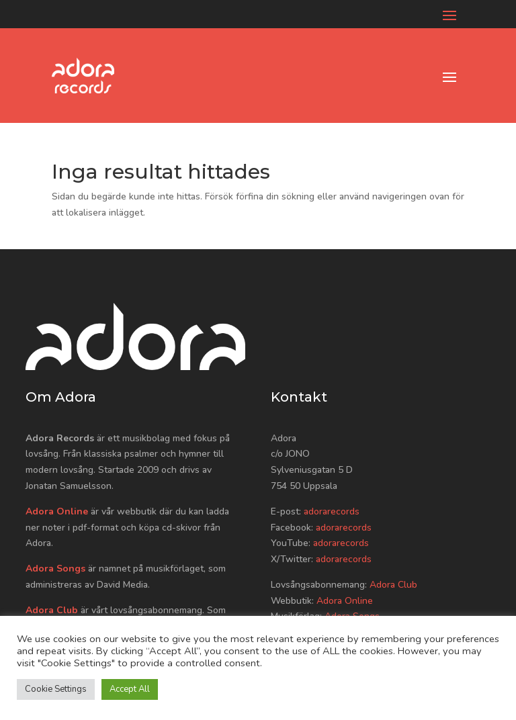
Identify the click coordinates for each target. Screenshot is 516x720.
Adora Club (52, 610)
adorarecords (331, 511)
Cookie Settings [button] (56, 689)
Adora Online (57, 511)
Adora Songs (55, 568)
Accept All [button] (130, 689)
